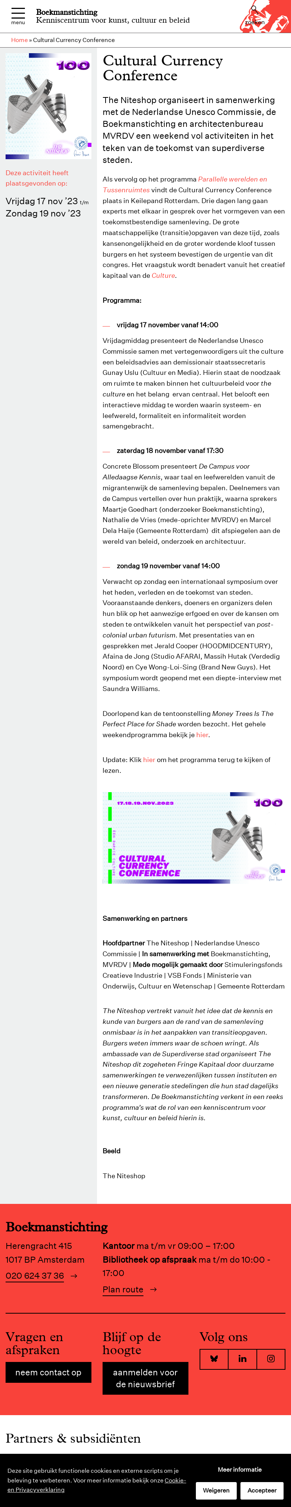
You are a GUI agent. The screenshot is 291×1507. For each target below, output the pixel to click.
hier (202, 735)
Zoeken (255, 16)
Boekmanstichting (66, 12)
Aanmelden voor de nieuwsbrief (145, 1378)
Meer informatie (240, 1469)
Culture (163, 275)
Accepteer (262, 1490)
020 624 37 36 (35, 1275)
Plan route (123, 1289)
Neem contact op (48, 1372)
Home (19, 40)
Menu (18, 16)
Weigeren (216, 1490)
